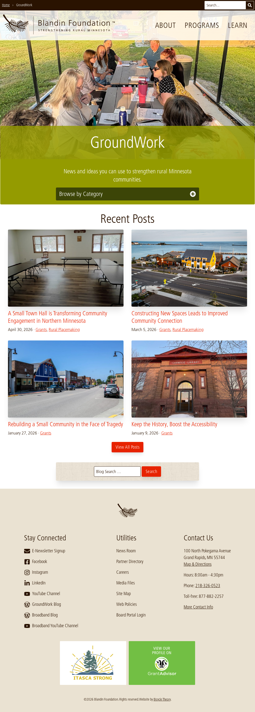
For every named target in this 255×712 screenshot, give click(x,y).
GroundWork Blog (42, 605)
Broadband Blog (41, 615)
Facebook (35, 562)
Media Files (125, 583)
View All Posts (127, 447)
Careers (122, 572)
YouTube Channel (42, 594)
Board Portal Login (131, 615)
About (165, 25)
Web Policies (126, 604)
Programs (202, 25)
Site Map (123, 593)
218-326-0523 (207, 585)
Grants (41, 329)
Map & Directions (198, 564)
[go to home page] (59, 25)
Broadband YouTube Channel (51, 626)
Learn (238, 25)
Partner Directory (129, 561)
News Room (126, 551)
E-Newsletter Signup (44, 551)
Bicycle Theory (162, 699)
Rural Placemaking (64, 329)
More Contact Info (198, 607)
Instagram (36, 572)
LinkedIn (34, 583)
